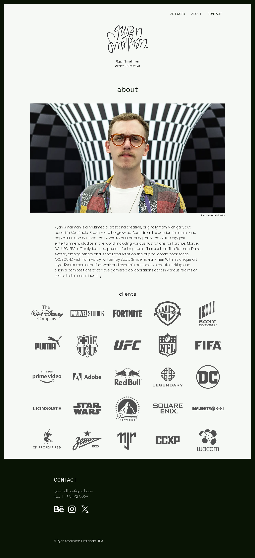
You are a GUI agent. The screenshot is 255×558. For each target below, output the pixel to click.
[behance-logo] (59, 509)
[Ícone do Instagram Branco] (72, 509)
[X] (85, 509)
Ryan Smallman (127, 61)
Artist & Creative (127, 66)
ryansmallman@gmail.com (73, 491)
